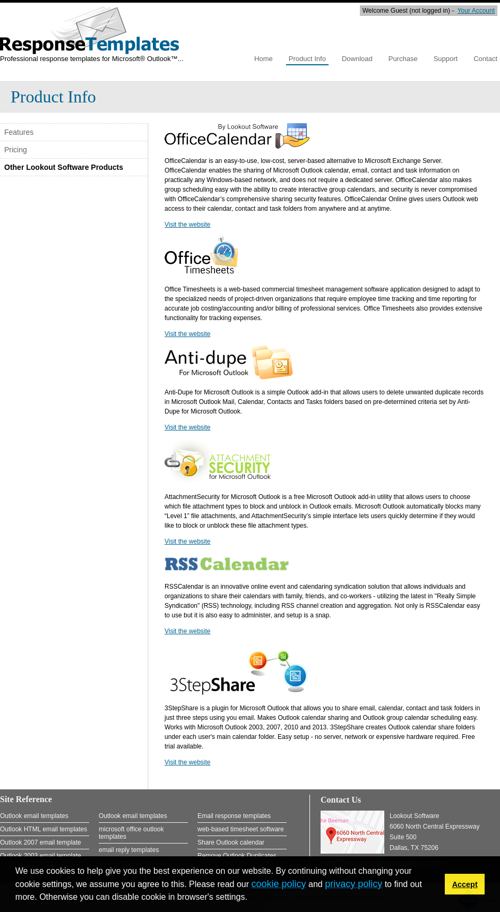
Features (18, 132)
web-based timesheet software (240, 829)
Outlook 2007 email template (40, 842)
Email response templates (234, 816)
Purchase (403, 59)
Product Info (307, 59)
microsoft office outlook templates (131, 832)
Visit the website (188, 224)
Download (357, 59)
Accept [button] (465, 884)
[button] (251, 898)
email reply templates (129, 850)
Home (263, 59)
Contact (485, 59)
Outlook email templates (34, 816)
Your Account (476, 10)
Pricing (15, 149)
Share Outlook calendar (230, 842)
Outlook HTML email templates (43, 829)
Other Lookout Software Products (63, 167)
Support (446, 59)
